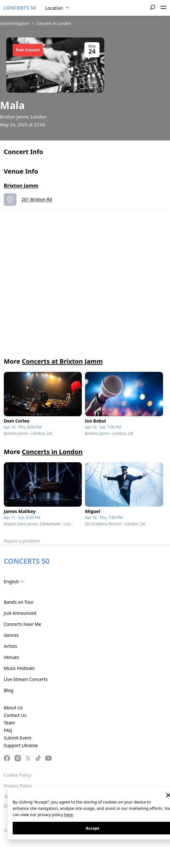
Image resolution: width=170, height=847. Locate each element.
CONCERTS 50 (20, 8)
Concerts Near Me (22, 624)
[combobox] (57, 8)
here (68, 814)
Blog (8, 690)
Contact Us (15, 715)
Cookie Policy (17, 775)
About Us (13, 708)
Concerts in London (53, 23)
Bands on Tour (19, 602)
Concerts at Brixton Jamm (62, 361)
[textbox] (15, 581)
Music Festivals (19, 668)
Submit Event (17, 738)
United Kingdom (14, 23)
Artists (10, 646)
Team (9, 723)
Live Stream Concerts (25, 679)
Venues (11, 657)
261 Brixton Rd (36, 199)
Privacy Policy (18, 786)
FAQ (8, 730)
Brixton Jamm (21, 185)
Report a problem (22, 541)
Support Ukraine (21, 745)
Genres (11, 635)
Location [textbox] (54, 8)
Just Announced (20, 613)
